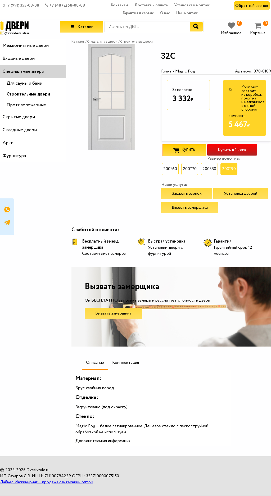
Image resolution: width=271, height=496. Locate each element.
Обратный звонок (251, 6)
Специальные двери (23, 71)
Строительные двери (28, 94)
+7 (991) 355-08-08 (21, 5)
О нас (165, 13)
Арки (8, 143)
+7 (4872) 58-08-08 (65, 5)
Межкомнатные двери (26, 45)
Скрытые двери (19, 117)
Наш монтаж (187, 13)
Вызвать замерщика (190, 207)
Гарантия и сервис (138, 13)
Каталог (82, 27)
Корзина (259, 29)
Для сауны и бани (24, 83)
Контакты (119, 5)
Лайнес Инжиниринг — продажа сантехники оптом (46, 482)
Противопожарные (26, 105)
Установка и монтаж (192, 5)
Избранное (231, 29)
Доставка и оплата (151, 5)
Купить (184, 150)
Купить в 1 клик (232, 150)
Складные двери (20, 130)
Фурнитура (14, 156)
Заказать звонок (187, 193)
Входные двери (19, 58)
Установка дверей (240, 193)
